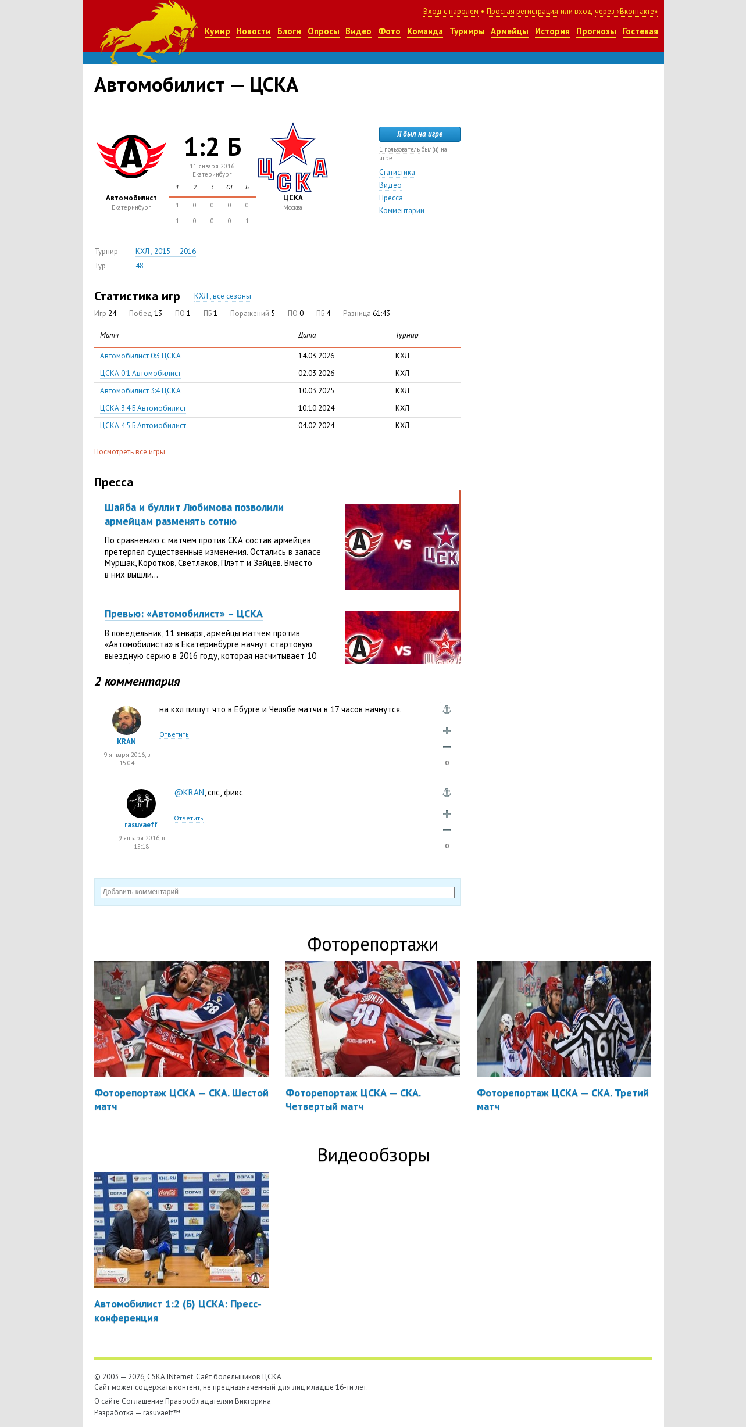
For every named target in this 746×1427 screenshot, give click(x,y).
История (552, 31)
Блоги (289, 31)
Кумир (217, 31)
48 (139, 266)
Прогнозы (596, 31)
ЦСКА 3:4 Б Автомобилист (143, 408)
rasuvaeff (141, 825)
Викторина (253, 1401)
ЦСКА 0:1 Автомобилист (140, 373)
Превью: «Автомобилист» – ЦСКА (184, 613)
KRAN (126, 742)
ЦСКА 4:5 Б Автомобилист (143, 426)
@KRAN (189, 792)
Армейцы (510, 31)
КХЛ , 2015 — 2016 (165, 251)
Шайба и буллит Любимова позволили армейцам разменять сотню (194, 513)
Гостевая (640, 31)
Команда (425, 31)
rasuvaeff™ (161, 1413)
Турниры (467, 31)
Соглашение (142, 1401)
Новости (253, 31)
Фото (389, 31)
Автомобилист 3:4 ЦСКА (140, 391)
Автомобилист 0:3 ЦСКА (140, 356)
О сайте (107, 1401)
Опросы (324, 31)
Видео (358, 31)
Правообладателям (199, 1401)
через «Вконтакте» (626, 11)
